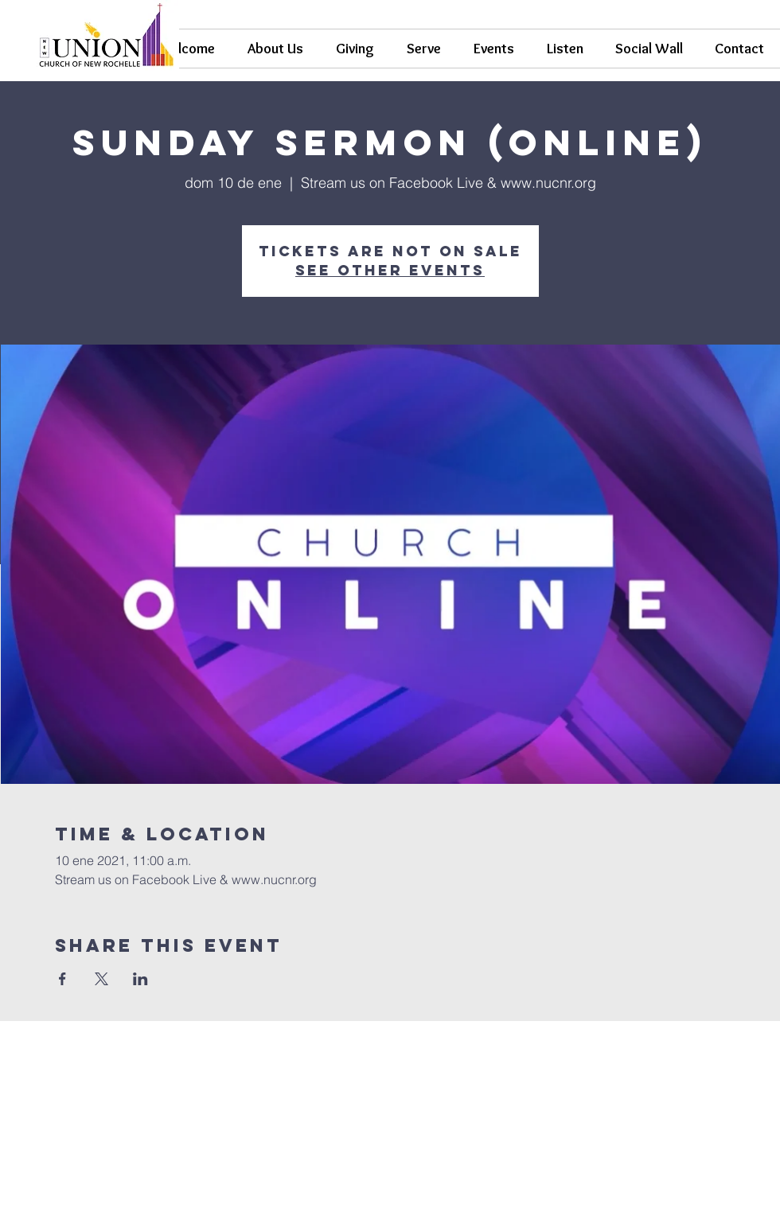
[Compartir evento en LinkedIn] (140, 978)
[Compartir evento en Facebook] (62, 978)
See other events (390, 270)
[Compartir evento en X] (101, 978)
